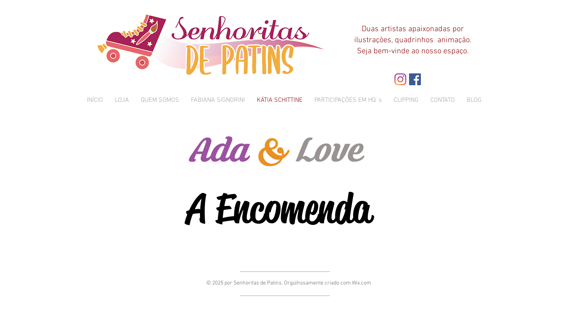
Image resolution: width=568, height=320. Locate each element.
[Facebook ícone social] (415, 79)
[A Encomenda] (278, 208)
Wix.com (361, 283)
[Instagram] (400, 79)
